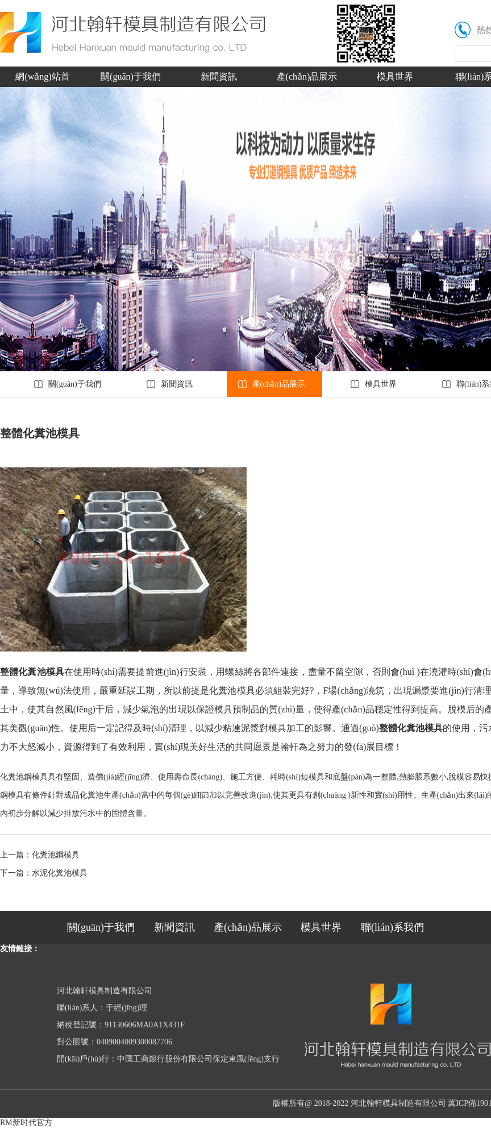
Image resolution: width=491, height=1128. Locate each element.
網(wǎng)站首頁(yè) (42, 79)
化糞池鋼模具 (56, 855)
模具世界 (395, 76)
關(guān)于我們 (131, 76)
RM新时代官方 (26, 1122)
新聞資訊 (219, 76)
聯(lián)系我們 (392, 927)
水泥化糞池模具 (60, 873)
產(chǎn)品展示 (307, 76)
